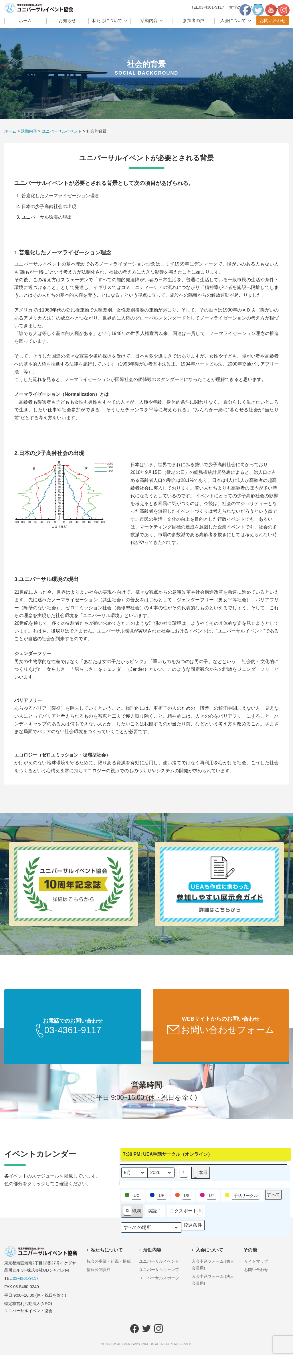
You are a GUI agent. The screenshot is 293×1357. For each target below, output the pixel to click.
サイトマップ (256, 1263)
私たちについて (107, 20)
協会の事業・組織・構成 (109, 1263)
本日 (200, 1175)
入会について (233, 20)
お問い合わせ (273, 20)
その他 (250, 1251)
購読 (155, 1213)
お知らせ (67, 20)
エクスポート (186, 1213)
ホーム (25, 20)
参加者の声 (193, 20)
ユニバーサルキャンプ (159, 1271)
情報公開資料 (99, 1271)
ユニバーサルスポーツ (159, 1279)
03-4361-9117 (26, 1280)
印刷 (132, 1214)
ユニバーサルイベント (159, 1263)
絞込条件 (192, 1228)
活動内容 (149, 20)
